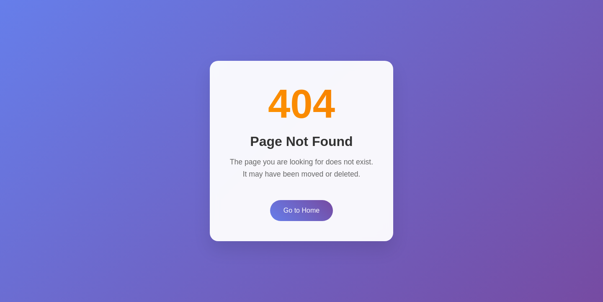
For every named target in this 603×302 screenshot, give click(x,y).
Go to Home (301, 210)
